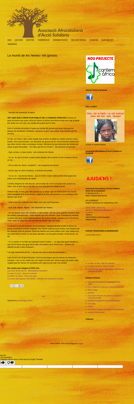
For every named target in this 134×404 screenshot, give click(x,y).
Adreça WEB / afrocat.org (95, 208)
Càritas (90, 307)
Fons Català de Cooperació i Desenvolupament (106, 287)
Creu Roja (91, 304)
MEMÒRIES (12, 44)
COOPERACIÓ (43, 40)
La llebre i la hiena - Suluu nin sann (22, 276)
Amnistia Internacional (96, 312)
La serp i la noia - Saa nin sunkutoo (22, 273)
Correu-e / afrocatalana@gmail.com (99, 210)
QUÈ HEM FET (107, 40)
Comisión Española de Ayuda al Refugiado (104, 301)
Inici (43, 296)
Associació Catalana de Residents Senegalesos (106, 309)
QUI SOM (19, 40)
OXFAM (91, 293)
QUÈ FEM (30, 40)
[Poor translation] (10, 362)
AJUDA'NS (94, 40)
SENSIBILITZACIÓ (60, 40)
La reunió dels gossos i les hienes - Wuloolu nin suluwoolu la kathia (35, 279)
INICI (9, 40)
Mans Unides (93, 290)
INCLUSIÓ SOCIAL (78, 40)
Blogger (80, 344)
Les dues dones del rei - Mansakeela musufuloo (27, 271)
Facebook (89, 213)
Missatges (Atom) (25, 301)
